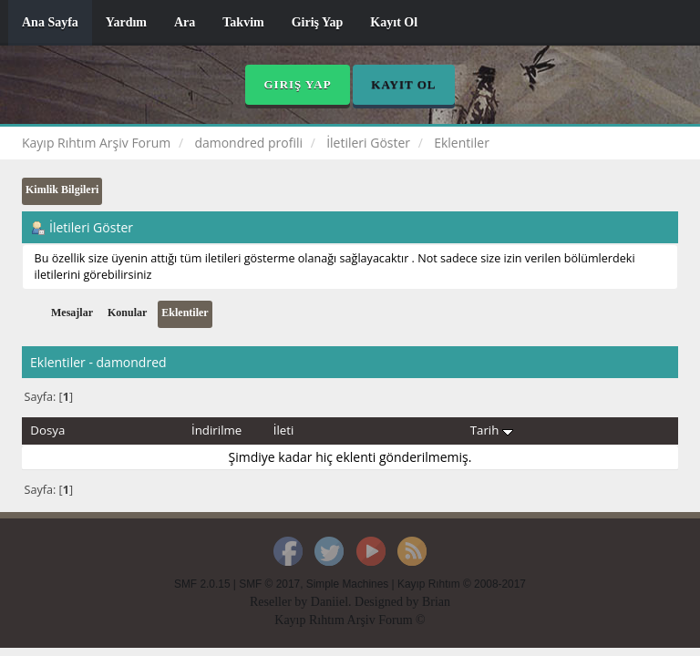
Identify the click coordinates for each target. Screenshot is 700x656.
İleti (283, 430)
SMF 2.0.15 (202, 584)
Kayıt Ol (393, 22)
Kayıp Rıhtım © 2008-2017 (461, 584)
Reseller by (280, 602)
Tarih (491, 430)
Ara (184, 22)
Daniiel (329, 602)
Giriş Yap (318, 22)
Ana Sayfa (50, 22)
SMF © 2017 (269, 584)
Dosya (47, 430)
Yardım (126, 22)
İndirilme (216, 430)
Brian (436, 602)
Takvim (242, 22)
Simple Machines (347, 584)
